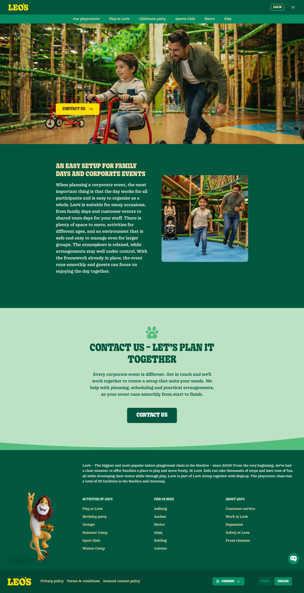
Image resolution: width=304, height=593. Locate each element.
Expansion (234, 524)
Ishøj (158, 532)
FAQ (227, 19)
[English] (283, 581)
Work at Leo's (237, 516)
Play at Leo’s (119, 19)
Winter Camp (93, 548)
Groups (88, 524)
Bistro (210, 19)
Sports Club (185, 19)
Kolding (160, 540)
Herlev (159, 524)
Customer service (240, 508)
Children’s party (152, 19)
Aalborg (160, 508)
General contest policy (121, 581)
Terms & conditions (83, 581)
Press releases (238, 540)
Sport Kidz (91, 540)
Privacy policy (52, 581)
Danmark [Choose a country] (228, 581)
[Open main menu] (293, 7)
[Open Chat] (293, 558)
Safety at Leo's (238, 532)
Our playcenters (86, 19)
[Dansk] (265, 581)
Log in (277, 7)
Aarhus (160, 516)
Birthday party (94, 516)
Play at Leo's (92, 508)
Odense (160, 548)
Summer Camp (95, 532)
